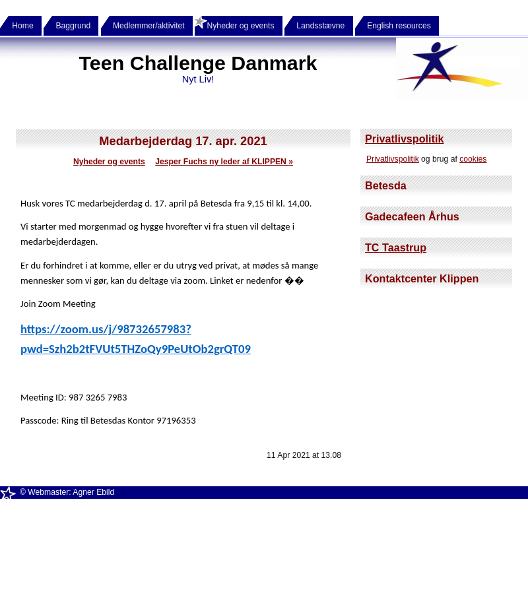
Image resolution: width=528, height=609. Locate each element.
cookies (472, 159)
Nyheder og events (109, 161)
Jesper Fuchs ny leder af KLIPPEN (224, 161)
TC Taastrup (395, 247)
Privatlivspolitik (404, 138)
